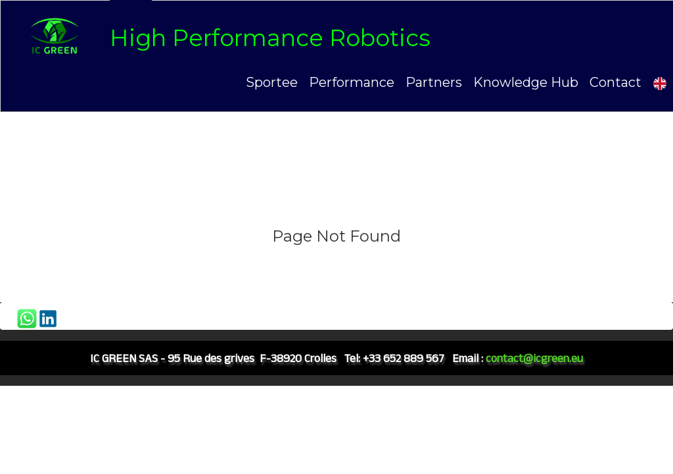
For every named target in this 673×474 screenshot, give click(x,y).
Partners (434, 82)
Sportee (272, 82)
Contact (615, 82)
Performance (351, 82)
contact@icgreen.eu (534, 358)
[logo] (225, 37)
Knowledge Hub (525, 82)
